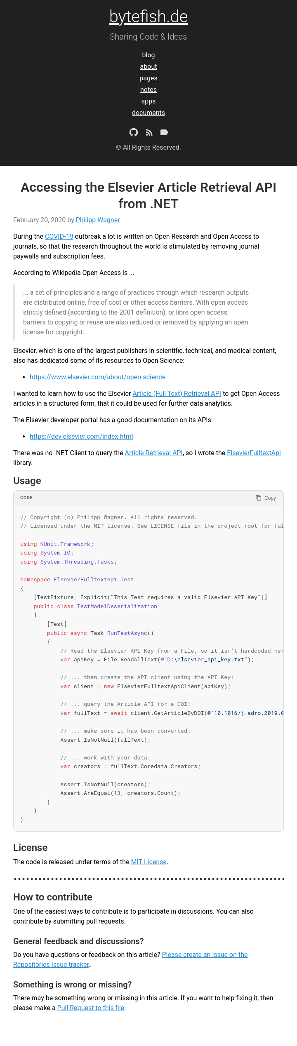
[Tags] (164, 134)
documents (148, 113)
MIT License (149, 862)
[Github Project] (133, 134)
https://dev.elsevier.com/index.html (81, 436)
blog (148, 55)
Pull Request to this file (90, 1008)
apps (148, 101)
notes (148, 90)
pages (148, 78)
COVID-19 (59, 236)
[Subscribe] (149, 134)
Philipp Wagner (98, 220)
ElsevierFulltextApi (254, 453)
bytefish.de (148, 16)
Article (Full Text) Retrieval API (176, 393)
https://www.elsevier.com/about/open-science (97, 377)
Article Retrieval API (153, 453)
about (148, 67)
